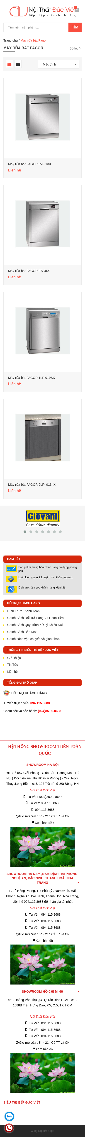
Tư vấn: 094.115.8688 (44, 803)
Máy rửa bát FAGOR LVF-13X (29, 164)
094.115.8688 (45, 809)
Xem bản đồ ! (44, 823)
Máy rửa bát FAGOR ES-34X (29, 271)
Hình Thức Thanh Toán (23, 611)
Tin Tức (12, 664)
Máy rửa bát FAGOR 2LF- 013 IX (32, 484)
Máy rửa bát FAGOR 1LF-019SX (31, 378)
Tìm (75, 27)
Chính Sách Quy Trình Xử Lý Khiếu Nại (35, 625)
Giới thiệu (14, 658)
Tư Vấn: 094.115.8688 (45, 914)
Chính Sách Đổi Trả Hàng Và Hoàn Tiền (35, 618)
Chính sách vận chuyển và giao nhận (33, 639)
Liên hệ (12, 671)
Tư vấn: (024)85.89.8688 (44, 797)
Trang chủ (10, 40)
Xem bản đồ (44, 940)
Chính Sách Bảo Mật (22, 632)
